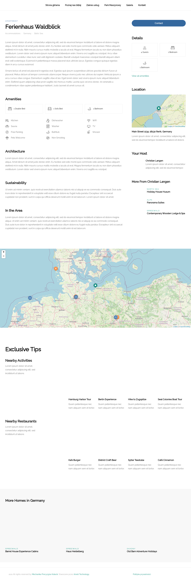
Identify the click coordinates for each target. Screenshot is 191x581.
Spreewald (153, 211)
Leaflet (170, 126)
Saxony (131, 549)
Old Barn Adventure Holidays (142, 551)
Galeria (129, 5)
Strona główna (52, 5)
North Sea (153, 189)
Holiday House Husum (158, 191)
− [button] (3, 256)
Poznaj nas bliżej (73, 5)
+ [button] (3, 252)
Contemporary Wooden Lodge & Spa (166, 213)
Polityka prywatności (142, 574)
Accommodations (12, 33)
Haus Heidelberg (75, 551)
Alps (149, 200)
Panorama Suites (155, 202)
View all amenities (140, 76)
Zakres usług (92, 5)
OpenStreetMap (180, 126)
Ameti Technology (81, 574)
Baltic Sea (38, 33)
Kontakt (142, 5)
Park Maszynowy (112, 5)
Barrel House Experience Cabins (21, 551)
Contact (159, 23)
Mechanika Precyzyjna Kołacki (45, 574)
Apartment (11, 21)
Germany (27, 33)
